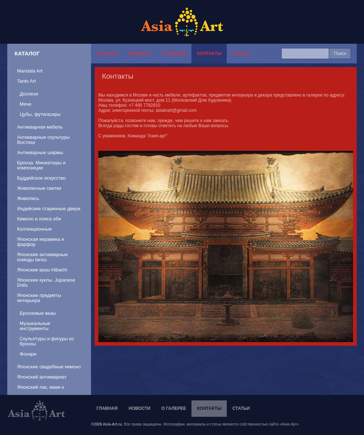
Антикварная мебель (40, 127)
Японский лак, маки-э (40, 387)
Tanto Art (26, 81)
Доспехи (29, 94)
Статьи (241, 53)
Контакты (209, 53)
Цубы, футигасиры (40, 114)
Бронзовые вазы (38, 313)
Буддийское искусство (41, 178)
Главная (107, 53)
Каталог (27, 53)
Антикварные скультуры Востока (43, 139)
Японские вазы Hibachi (42, 270)
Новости (139, 53)
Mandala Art (29, 71)
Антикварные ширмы (40, 152)
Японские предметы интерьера (39, 298)
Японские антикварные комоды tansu (42, 257)
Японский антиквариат (42, 377)
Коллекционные (34, 229)
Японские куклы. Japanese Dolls (46, 282)
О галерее (173, 53)
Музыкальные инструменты (35, 326)
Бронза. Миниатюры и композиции (41, 165)
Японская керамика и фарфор (40, 241)
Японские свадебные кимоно (49, 366)
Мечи (25, 104)
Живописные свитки (39, 188)
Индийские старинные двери (48, 208)
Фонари (28, 354)
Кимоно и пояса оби (39, 219)
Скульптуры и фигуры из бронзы (47, 341)
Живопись (28, 198)
